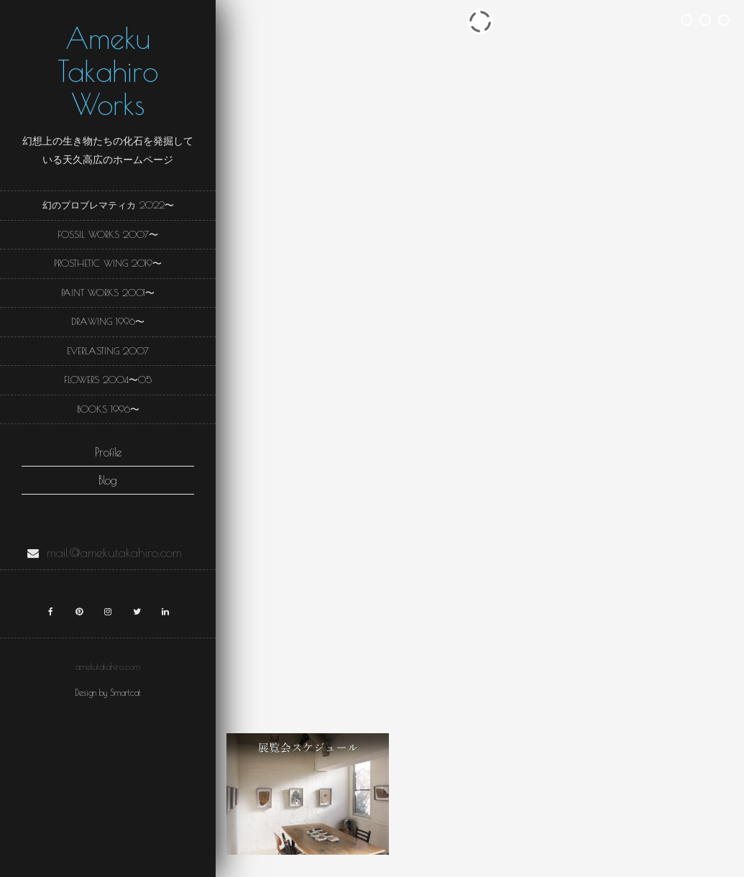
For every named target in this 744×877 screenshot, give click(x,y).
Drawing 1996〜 (107, 321)
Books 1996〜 (108, 409)
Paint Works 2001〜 (108, 292)
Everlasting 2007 (108, 351)
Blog (107, 480)
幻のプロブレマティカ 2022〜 (108, 205)
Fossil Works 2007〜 (108, 234)
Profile (108, 452)
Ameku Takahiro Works (108, 71)
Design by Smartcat (108, 692)
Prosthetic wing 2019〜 (108, 263)
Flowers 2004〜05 (108, 379)
